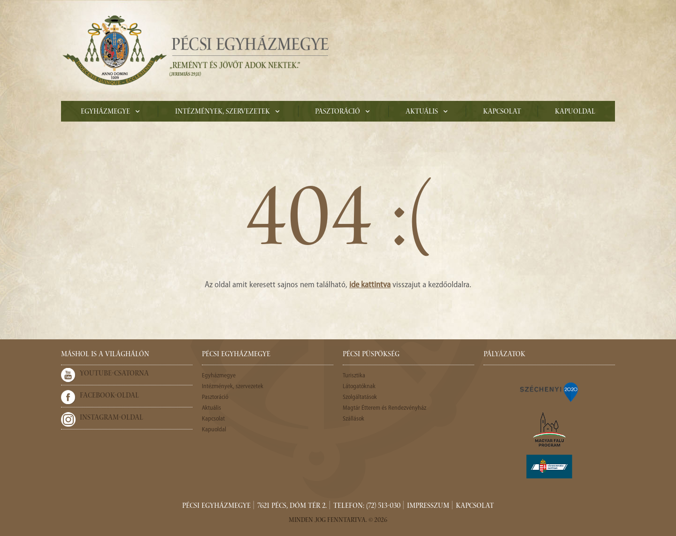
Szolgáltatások (360, 397)
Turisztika (354, 376)
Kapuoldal (575, 112)
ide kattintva (370, 285)
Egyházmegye (105, 112)
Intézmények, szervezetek (222, 112)
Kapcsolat (502, 112)
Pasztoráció (337, 112)
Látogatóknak (359, 386)
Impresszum (428, 506)
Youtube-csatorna (114, 374)
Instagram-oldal (111, 418)
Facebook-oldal (109, 396)
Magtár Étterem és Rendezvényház (384, 408)
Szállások (353, 419)
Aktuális (422, 112)
